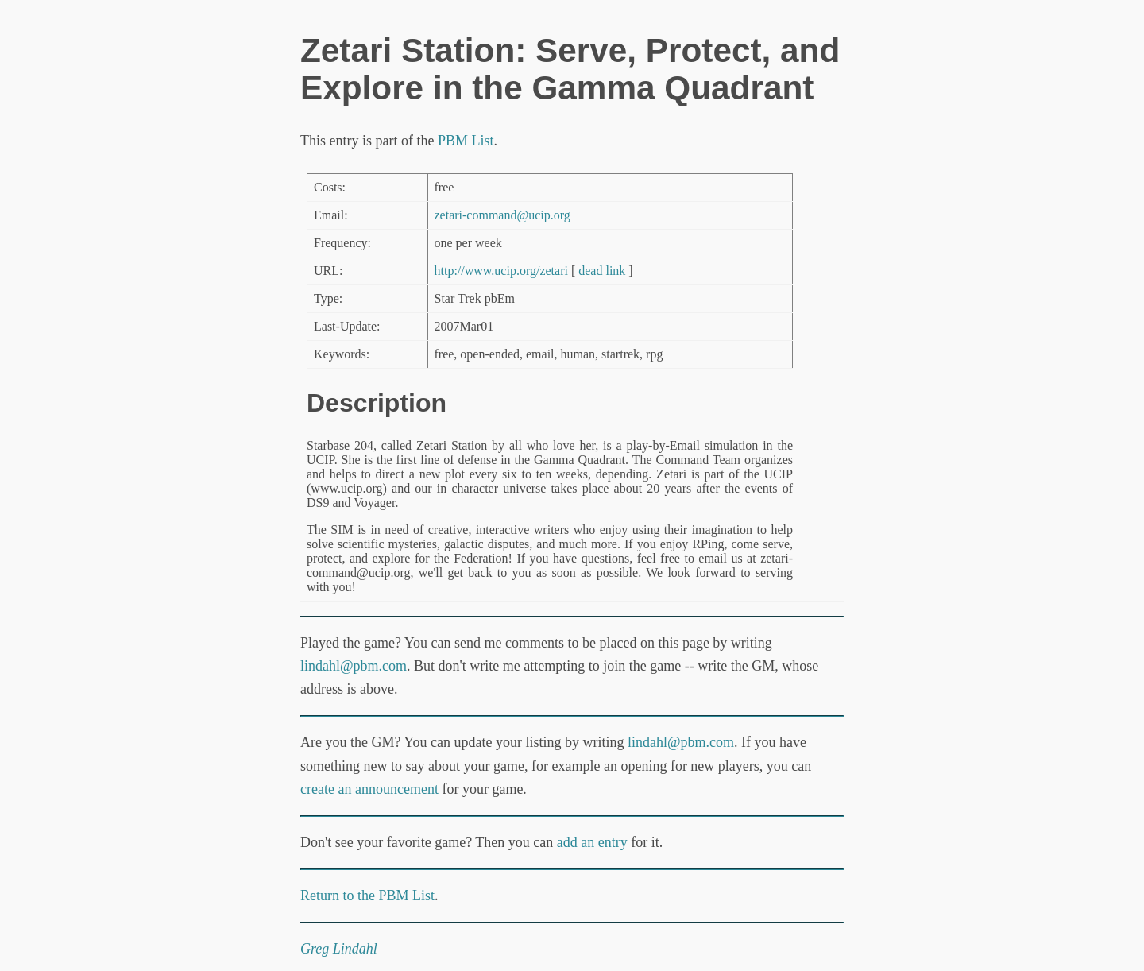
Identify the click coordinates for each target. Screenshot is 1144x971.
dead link (601, 270)
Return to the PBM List (367, 895)
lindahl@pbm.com (353, 666)
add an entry (592, 842)
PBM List (466, 141)
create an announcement (369, 789)
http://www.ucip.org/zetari (501, 270)
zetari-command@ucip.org (502, 215)
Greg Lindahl (338, 949)
